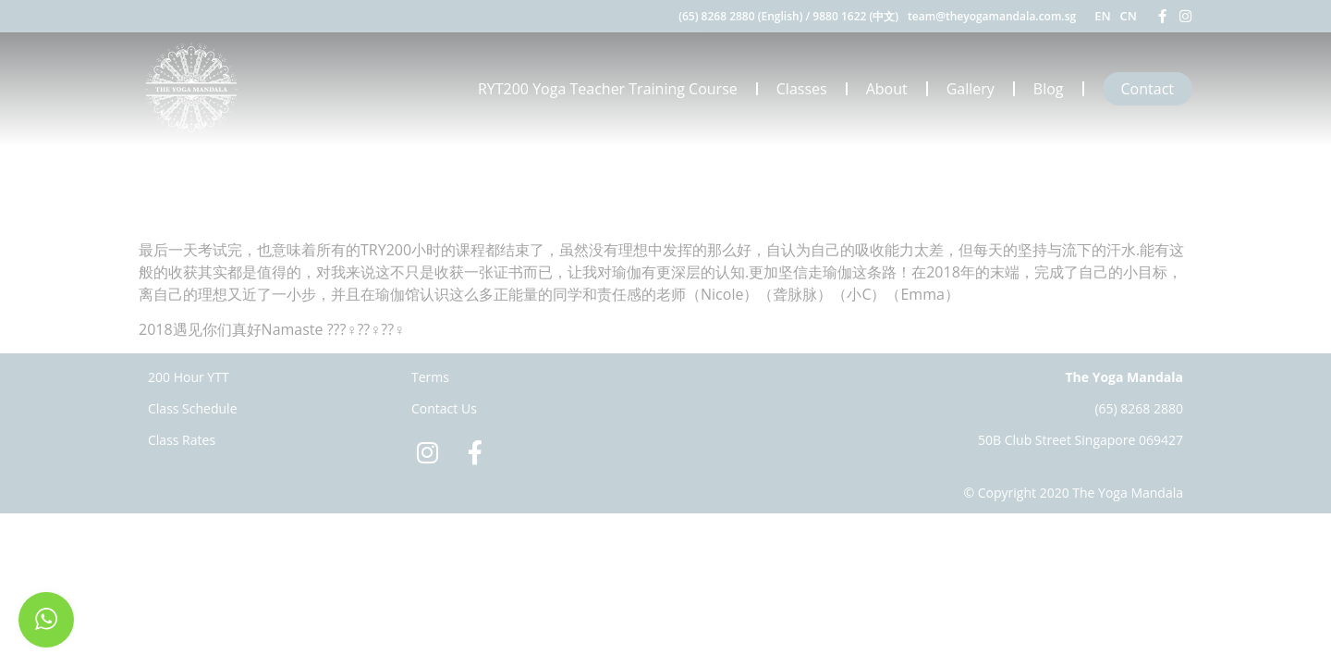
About (887, 89)
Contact (1147, 89)
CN (1128, 15)
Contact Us (444, 408)
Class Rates (181, 440)
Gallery (970, 89)
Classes (801, 89)
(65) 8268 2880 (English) (740, 16)
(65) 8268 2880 (1138, 408)
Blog (1048, 89)
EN (1102, 15)
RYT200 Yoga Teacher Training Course (608, 89)
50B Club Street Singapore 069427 (1080, 440)
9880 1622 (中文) (855, 16)
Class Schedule (193, 408)
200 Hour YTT (188, 377)
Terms (430, 377)
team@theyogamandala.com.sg (992, 16)
